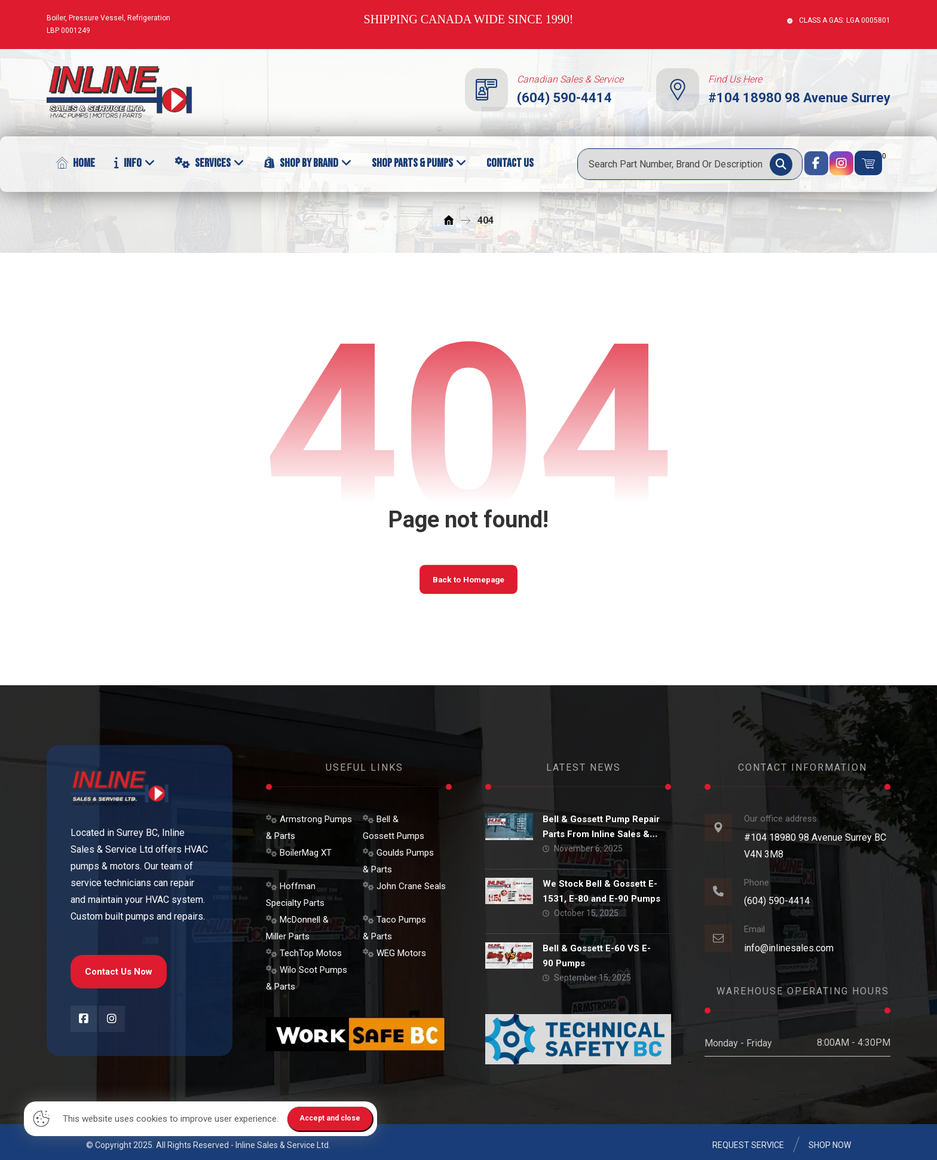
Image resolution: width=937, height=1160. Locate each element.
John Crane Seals (404, 886)
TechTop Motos (304, 953)
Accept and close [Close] (332, 1118)
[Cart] (868, 163)
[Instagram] (841, 163)
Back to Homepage (468, 582)
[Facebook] (816, 163)
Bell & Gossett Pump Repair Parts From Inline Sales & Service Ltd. (603, 834)
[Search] (781, 164)
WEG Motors (394, 953)
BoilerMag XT (299, 852)
